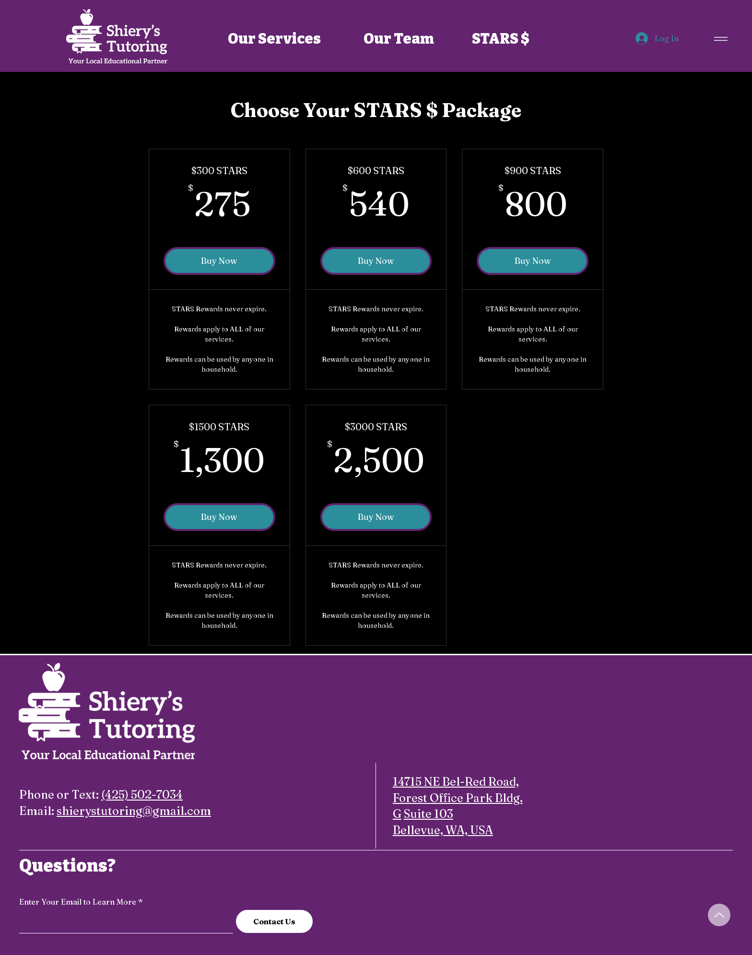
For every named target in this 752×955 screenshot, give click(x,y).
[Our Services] (274, 38)
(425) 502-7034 (142, 795)
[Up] (719, 915)
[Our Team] (399, 38)
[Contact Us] (274, 921)
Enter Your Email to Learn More (77, 902)
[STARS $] (500, 38)
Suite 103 (428, 814)
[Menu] (719, 38)
